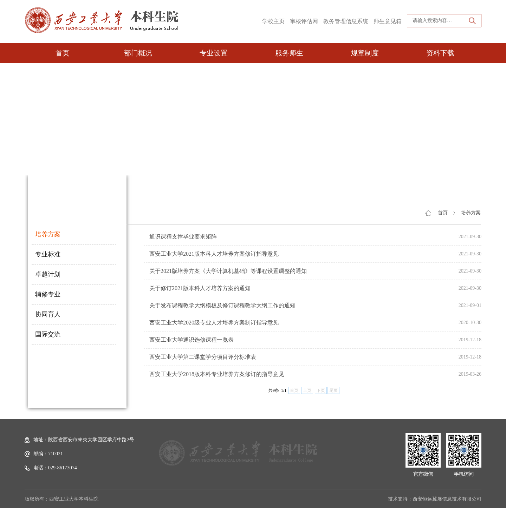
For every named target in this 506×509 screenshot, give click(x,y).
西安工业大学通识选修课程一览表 (191, 340)
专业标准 (47, 254)
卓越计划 (47, 274)
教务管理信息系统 (345, 21)
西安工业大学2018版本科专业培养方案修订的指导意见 (216, 374)
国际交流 (47, 334)
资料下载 (440, 53)
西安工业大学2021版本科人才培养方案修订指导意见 (214, 254)
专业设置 (214, 53)
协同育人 (47, 314)
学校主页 (273, 21)
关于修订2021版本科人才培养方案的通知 (200, 288)
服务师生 (289, 53)
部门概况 (138, 53)
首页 (63, 53)
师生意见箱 (388, 21)
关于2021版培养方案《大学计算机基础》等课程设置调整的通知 (228, 271)
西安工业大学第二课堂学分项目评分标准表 (202, 357)
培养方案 (47, 234)
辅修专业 (47, 294)
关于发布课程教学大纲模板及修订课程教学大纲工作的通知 (222, 305)
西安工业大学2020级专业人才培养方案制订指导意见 (214, 323)
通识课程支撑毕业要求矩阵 (183, 237)
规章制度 (365, 53)
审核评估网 (304, 21)
